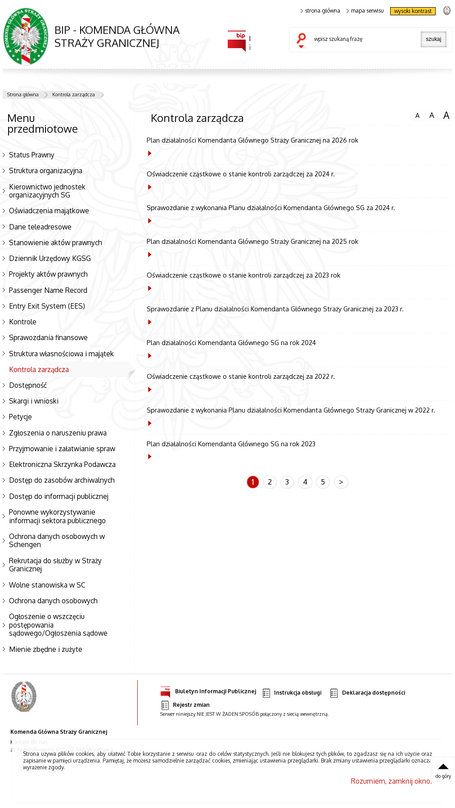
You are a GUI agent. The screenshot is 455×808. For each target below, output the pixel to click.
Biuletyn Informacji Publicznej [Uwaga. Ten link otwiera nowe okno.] (208, 690)
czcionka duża (446, 115)
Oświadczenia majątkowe (49, 210)
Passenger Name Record (48, 290)
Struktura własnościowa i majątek (61, 353)
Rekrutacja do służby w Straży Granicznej (55, 565)
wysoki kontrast (413, 11)
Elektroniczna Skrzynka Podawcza (62, 464)
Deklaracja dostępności (367, 693)
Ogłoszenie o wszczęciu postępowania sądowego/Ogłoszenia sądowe (58, 624)
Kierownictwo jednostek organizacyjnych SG (47, 191)
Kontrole (22, 321)
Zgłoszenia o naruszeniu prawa (58, 432)
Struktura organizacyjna (45, 170)
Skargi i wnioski (34, 400)
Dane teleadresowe (40, 226)
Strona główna (23, 94)
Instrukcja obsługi (291, 693)
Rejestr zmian (185, 705)
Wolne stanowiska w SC (47, 584)
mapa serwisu (365, 10)
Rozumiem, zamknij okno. (391, 781)
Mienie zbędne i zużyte (45, 649)
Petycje (20, 416)
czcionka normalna (417, 114)
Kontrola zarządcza (73, 94)
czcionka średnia (431, 114)
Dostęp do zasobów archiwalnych (62, 480)
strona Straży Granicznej (446, 10)
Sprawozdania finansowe (48, 337)
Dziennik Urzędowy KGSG (50, 258)
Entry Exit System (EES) (47, 305)
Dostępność (28, 385)
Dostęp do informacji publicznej (58, 496)
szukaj (303, 41)
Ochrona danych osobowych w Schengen (57, 540)
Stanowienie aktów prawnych (55, 242)
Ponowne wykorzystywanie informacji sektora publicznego (57, 516)
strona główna (320, 10)
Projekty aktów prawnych (48, 273)
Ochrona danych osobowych (53, 600)
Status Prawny (31, 154)
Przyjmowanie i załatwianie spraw (62, 448)
